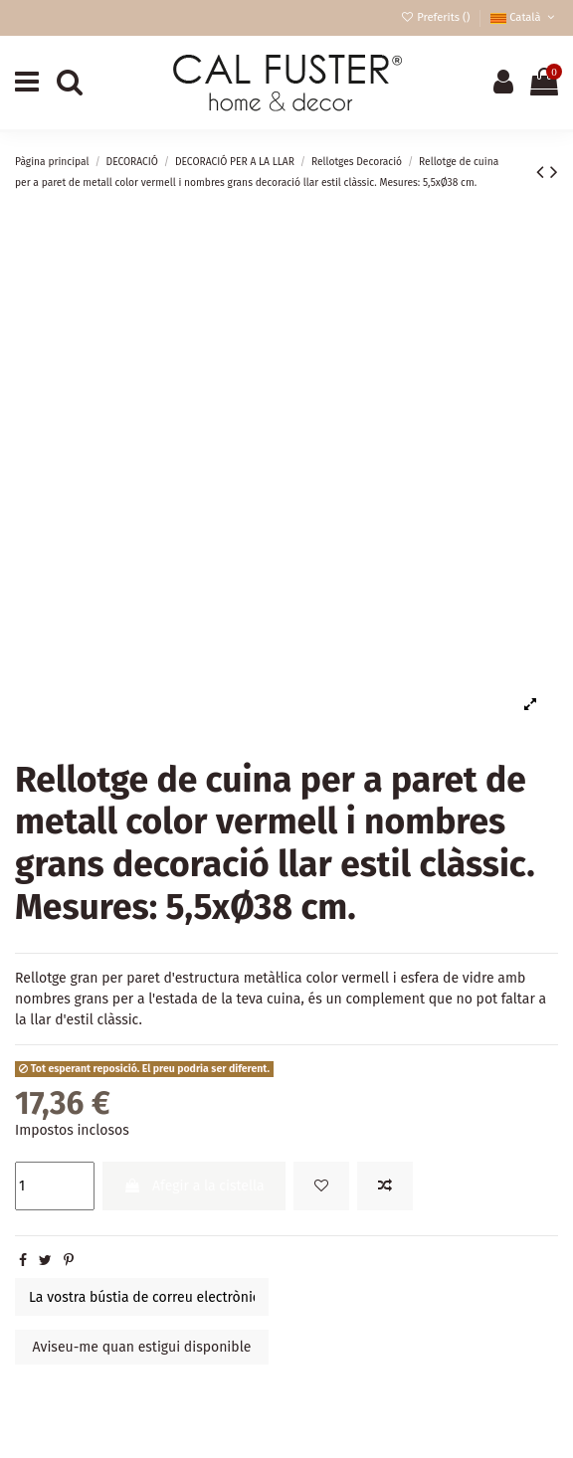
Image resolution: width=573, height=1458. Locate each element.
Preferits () (436, 17)
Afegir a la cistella (193, 1186)
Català (524, 17)
